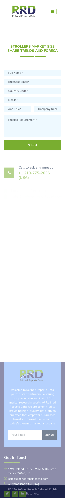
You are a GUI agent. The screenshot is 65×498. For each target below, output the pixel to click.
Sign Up (49, 483)
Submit (32, 152)
